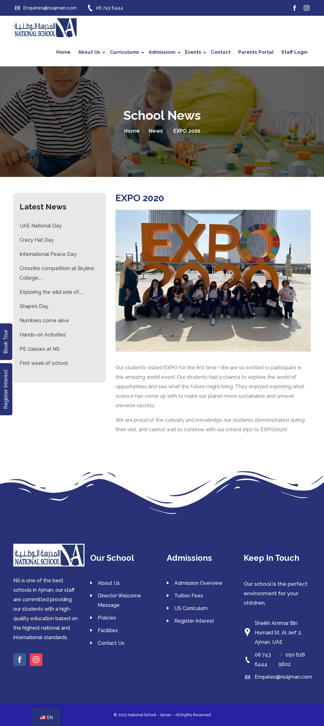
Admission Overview (198, 583)
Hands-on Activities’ (43, 335)
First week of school (44, 363)
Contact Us (111, 643)
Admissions (164, 52)
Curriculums (127, 52)
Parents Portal (256, 52)
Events (195, 52)
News (156, 131)
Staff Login (294, 52)
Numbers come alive (44, 321)
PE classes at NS (39, 349)
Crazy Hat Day (37, 240)
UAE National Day (41, 226)
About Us (91, 52)
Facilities (108, 630)
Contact (221, 52)
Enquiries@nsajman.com (283, 677)
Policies (107, 618)
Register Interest (194, 621)
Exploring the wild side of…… (51, 292)
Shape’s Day (34, 306)
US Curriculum (191, 608)
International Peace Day (48, 254)
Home (63, 52)
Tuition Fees (188, 596)
